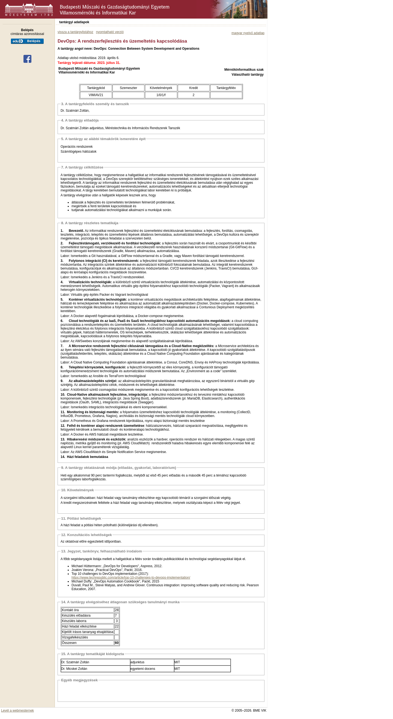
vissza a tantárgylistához (75, 32)
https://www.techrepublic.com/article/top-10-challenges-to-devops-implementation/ (131, 577)
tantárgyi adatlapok (74, 22)
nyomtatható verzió (110, 32)
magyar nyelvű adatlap (247, 33)
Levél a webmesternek (17, 710)
